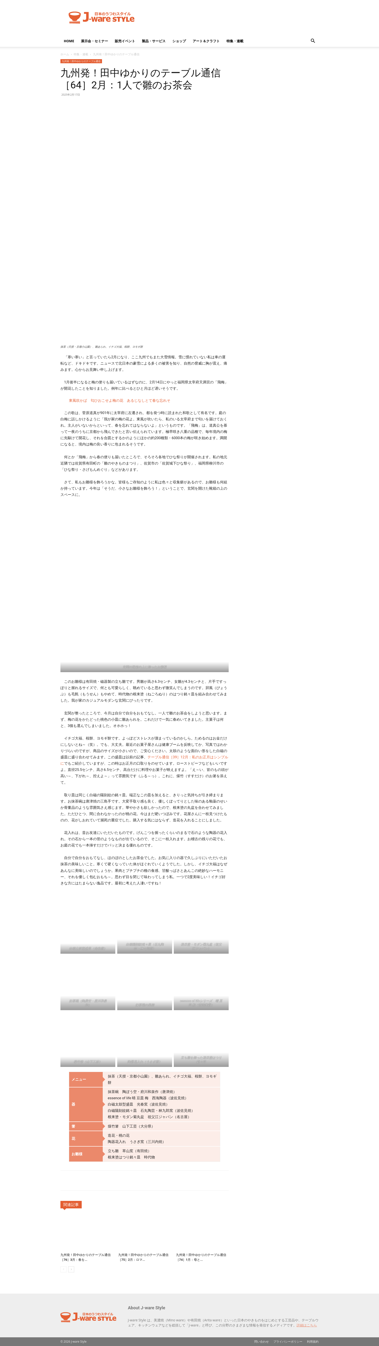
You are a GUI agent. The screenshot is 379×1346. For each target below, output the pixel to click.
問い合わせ (261, 1341)
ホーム (64, 54)
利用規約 (313, 1341)
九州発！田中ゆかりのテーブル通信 (81, 61)
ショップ (179, 41)
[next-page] (71, 1269)
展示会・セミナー (94, 41)
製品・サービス (154, 41)
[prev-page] (63, 1269)
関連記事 (71, 1204)
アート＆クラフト (206, 41)
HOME (69, 41)
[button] (313, 41)
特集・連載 (234, 41)
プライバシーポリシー (287, 1341)
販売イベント (125, 41)
